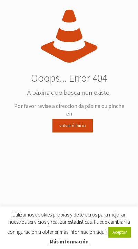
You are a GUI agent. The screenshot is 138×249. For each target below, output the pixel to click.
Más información (69, 241)
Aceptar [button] (119, 232)
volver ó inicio (72, 126)
